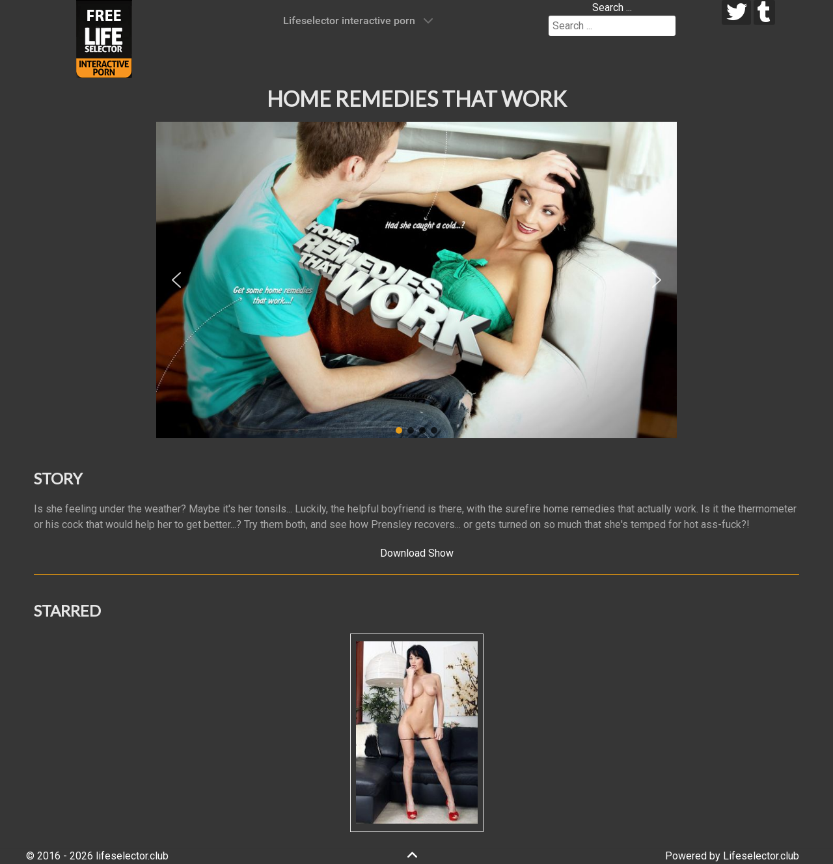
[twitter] (736, 12)
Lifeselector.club (761, 856)
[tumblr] (764, 12)
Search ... (612, 7)
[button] (176, 280)
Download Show (417, 553)
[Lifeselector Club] (104, 38)
